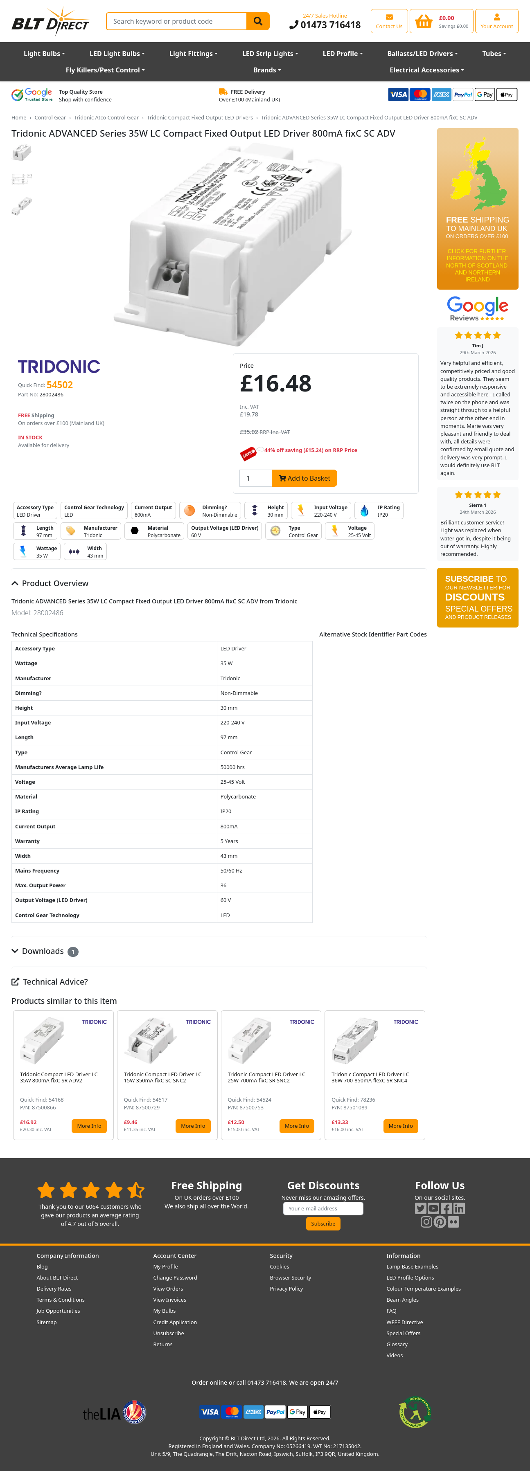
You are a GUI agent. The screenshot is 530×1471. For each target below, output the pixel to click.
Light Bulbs (42, 53)
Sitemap (47, 1322)
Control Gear (50, 117)
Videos (395, 1355)
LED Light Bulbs (115, 53)
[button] (420, 1075)
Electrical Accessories (424, 69)
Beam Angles (403, 1299)
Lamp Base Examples (413, 1266)
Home (18, 117)
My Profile (165, 1266)
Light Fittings (191, 53)
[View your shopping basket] (442, 21)
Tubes (492, 53)
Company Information (68, 1256)
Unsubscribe (168, 1333)
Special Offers (404, 1333)
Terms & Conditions (61, 1299)
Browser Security (290, 1277)
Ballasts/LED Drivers (420, 53)
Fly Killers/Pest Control (103, 69)
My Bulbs (164, 1310)
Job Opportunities (58, 1310)
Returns (163, 1344)
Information (404, 1256)
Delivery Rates (54, 1288)
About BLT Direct (57, 1277)
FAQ (392, 1310)
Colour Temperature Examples (424, 1288)
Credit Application (175, 1322)
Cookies (279, 1266)
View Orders (168, 1288)
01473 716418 (325, 24)
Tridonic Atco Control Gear (106, 117)
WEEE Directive (405, 1322)
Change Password (175, 1277)
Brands (264, 69)
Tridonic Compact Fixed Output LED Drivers (200, 117)
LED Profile (340, 53)
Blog (42, 1266)
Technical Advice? (49, 981)
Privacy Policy (286, 1288)
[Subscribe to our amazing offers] (323, 1208)
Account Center (175, 1256)
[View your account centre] (497, 21)
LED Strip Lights (267, 53)
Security (281, 1256)
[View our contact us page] (389, 21)
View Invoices (170, 1299)
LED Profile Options (410, 1277)
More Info (89, 1125)
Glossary (397, 1344)
